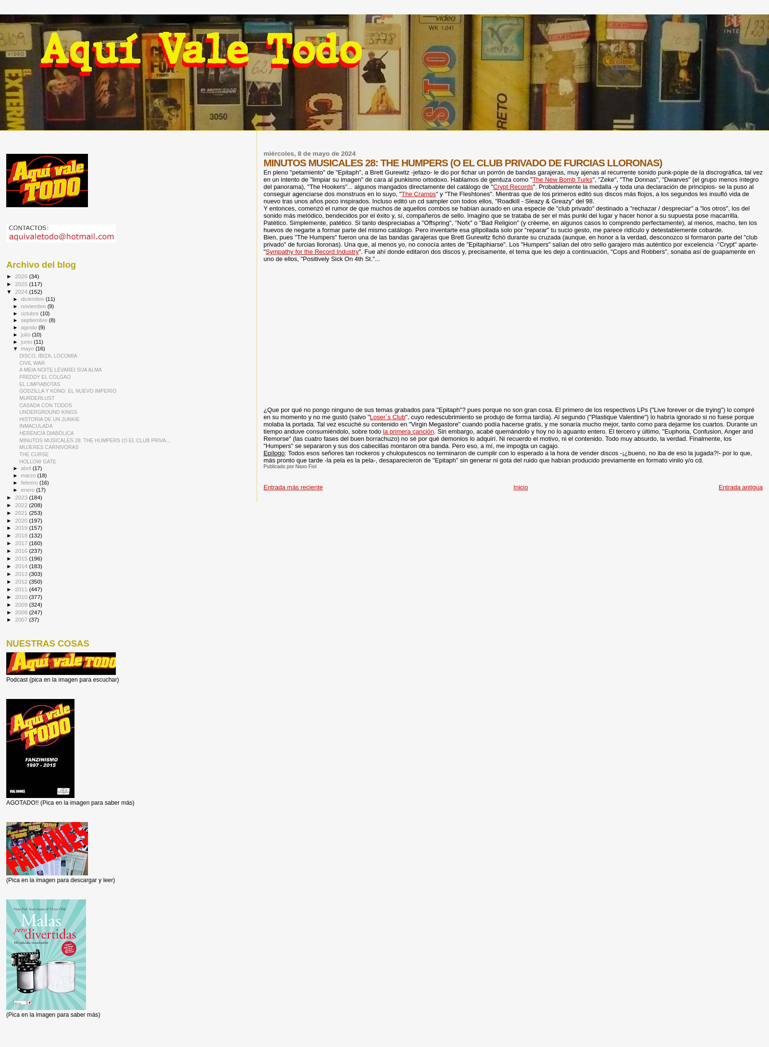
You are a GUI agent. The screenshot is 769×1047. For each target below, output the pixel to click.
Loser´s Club (388, 417)
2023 (22, 497)
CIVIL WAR (32, 363)
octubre (30, 313)
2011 (22, 589)
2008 (22, 612)
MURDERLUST (36, 398)
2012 (22, 581)
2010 (22, 597)
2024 (22, 291)
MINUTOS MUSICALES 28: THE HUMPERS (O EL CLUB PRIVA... (94, 440)
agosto (30, 327)
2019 (22, 527)
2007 (22, 619)
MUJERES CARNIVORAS (48, 447)
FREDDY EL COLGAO (45, 377)
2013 (22, 574)
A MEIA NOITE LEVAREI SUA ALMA (60, 370)
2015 (22, 558)
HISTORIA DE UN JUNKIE (49, 419)
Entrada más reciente (293, 487)
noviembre (34, 306)
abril (27, 468)
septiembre (35, 320)
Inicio (520, 487)
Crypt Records (513, 186)
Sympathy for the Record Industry (312, 251)
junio (27, 342)
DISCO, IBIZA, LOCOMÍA (48, 356)
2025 (22, 284)
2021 (22, 513)
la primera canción (408, 431)
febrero (30, 483)
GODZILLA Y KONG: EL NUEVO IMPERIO (67, 391)
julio (26, 334)
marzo (29, 475)
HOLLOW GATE (37, 461)
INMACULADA (35, 426)
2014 (22, 566)
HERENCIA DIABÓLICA (46, 433)
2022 (22, 505)
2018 (22, 535)
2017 (22, 543)
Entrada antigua (741, 487)
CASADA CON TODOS (45, 405)
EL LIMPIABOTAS (39, 384)
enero (29, 490)
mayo (28, 348)
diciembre (33, 299)
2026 (22, 276)
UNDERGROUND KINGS (48, 412)
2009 (22, 604)
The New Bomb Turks (563, 179)
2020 (22, 520)
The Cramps (418, 194)
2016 (22, 551)
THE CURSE (34, 454)
